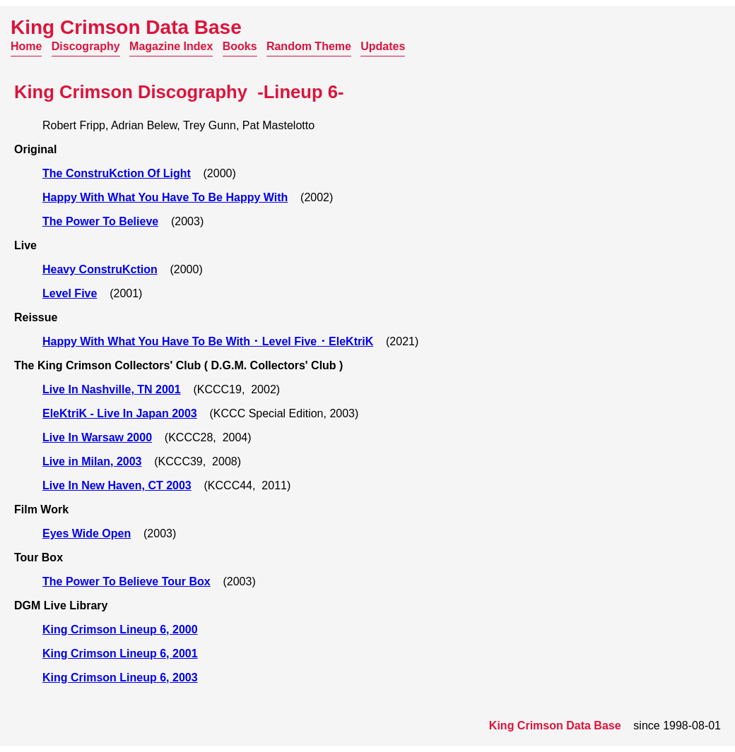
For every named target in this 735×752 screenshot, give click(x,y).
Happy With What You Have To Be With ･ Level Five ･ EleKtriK (207, 341)
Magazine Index (171, 46)
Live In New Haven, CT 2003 (117, 485)
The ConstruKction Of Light (116, 173)
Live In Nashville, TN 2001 (111, 389)
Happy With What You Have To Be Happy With (165, 197)
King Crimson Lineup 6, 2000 (120, 629)
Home (26, 46)
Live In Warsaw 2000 (97, 437)
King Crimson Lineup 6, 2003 (120, 678)
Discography (86, 46)
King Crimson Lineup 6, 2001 (120, 653)
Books (240, 46)
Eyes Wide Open (86, 533)
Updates (382, 46)
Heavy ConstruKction (100, 269)
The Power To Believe (100, 221)
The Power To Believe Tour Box (126, 581)
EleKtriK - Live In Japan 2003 (119, 413)
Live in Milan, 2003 (92, 461)
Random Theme (308, 46)
